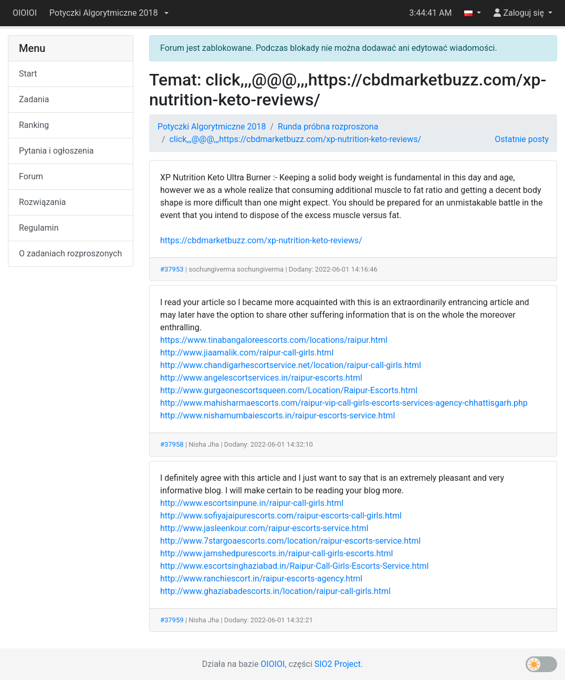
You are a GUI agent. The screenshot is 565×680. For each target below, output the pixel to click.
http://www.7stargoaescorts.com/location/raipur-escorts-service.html (290, 541)
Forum (31, 176)
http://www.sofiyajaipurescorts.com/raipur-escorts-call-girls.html (281, 516)
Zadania (34, 99)
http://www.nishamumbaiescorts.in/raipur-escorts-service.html (277, 415)
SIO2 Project (338, 664)
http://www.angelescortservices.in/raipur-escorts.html (261, 378)
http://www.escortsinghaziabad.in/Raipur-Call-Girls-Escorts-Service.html (294, 566)
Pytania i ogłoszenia (56, 151)
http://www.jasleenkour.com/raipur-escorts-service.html (264, 528)
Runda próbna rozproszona (328, 127)
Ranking (34, 125)
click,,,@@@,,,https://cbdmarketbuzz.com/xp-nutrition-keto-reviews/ (296, 139)
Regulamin (39, 228)
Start (28, 74)
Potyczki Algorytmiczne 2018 (212, 127)
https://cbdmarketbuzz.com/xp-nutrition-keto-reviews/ (261, 240)
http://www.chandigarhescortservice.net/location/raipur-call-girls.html (290, 365)
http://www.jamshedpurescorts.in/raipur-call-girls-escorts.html (276, 553)
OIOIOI (25, 13)
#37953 (172, 269)
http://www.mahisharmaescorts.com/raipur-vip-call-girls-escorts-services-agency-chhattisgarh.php (344, 403)
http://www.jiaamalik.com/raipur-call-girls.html (246, 353)
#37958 (172, 444)
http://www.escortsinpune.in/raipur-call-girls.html (251, 503)
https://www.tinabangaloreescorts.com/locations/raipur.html (274, 340)
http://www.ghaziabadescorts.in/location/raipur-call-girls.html (275, 591)
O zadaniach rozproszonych (70, 253)
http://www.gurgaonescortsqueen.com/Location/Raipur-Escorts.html (288, 390)
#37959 (172, 620)
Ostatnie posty (522, 139)
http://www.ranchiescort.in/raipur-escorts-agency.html (261, 579)
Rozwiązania (42, 202)
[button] (108, 13)
